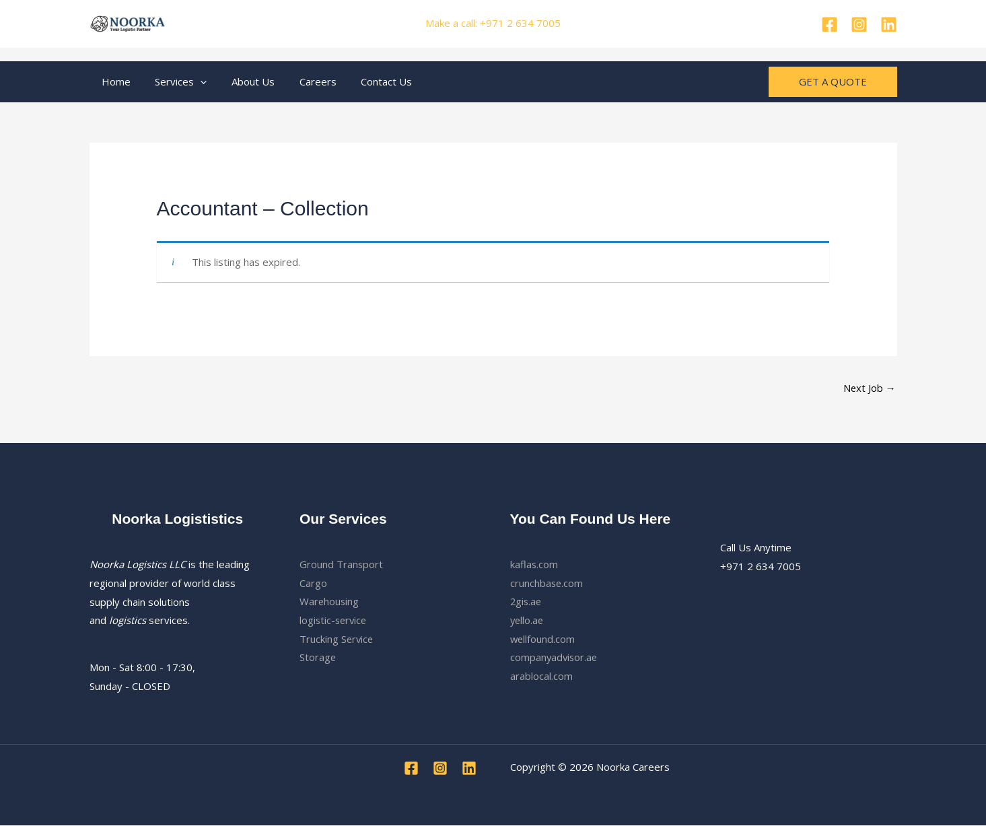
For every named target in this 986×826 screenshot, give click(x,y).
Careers (302, 81)
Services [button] (175, 81)
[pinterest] (859, 24)
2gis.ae (526, 602)
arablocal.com (541, 676)
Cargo (313, 583)
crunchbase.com (547, 583)
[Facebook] (829, 24)
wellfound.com (543, 639)
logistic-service (334, 620)
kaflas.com (534, 564)
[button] (194, 81)
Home (114, 81)
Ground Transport (342, 564)
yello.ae (527, 620)
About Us (242, 81)
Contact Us (366, 81)
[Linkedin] (888, 24)
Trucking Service (337, 639)
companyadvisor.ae (555, 657)
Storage (318, 657)
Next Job (869, 387)
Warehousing (330, 602)
